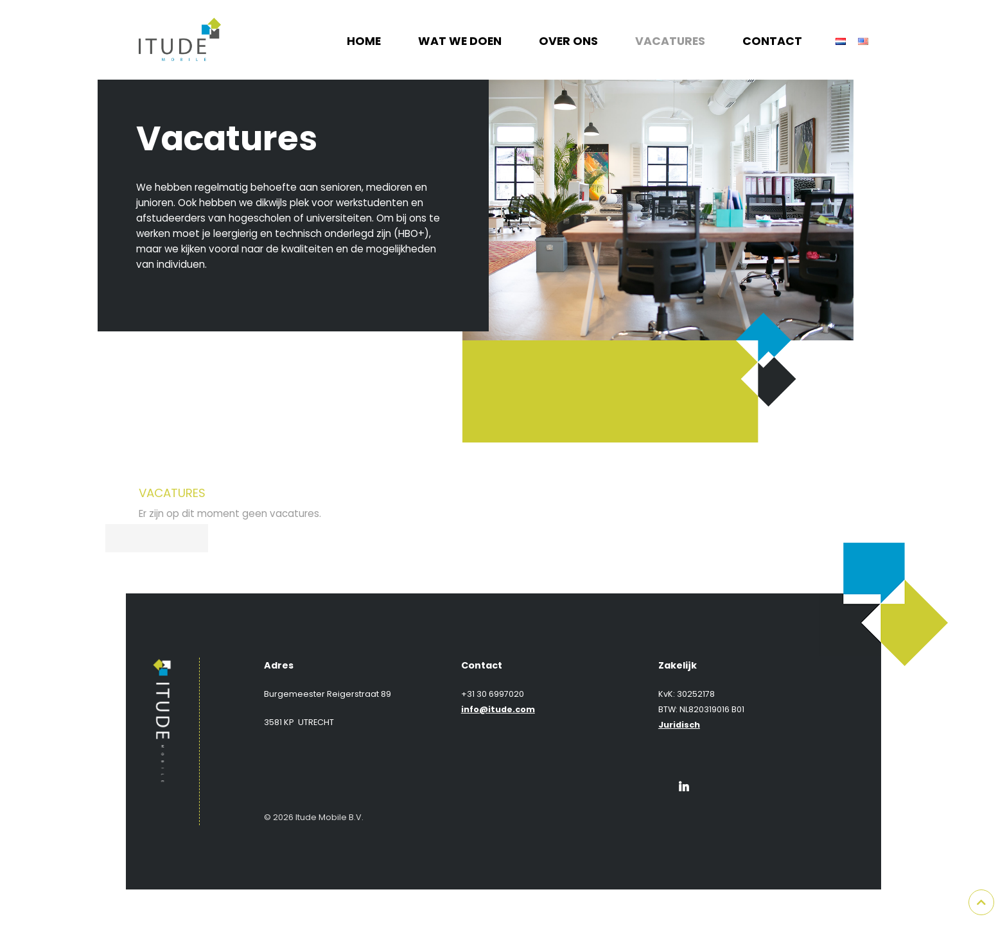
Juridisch (679, 724)
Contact (772, 41)
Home (364, 41)
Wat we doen (460, 41)
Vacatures (670, 41)
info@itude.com (498, 709)
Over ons (568, 41)
